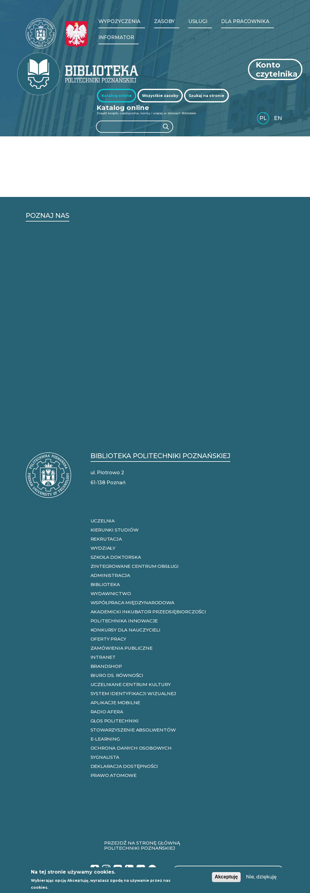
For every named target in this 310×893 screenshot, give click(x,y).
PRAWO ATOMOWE (114, 775)
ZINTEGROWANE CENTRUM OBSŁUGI (135, 566)
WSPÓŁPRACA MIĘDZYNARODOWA (132, 602)
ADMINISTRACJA (110, 575)
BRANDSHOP (106, 666)
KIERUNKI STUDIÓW (115, 530)
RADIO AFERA (107, 712)
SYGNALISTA (105, 757)
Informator (116, 37)
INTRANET (103, 657)
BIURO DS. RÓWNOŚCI (117, 675)
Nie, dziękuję (261, 877)
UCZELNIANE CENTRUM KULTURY (131, 684)
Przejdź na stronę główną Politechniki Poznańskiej (142, 846)
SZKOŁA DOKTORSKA (116, 557)
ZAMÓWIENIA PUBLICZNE (122, 648)
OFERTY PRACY (109, 639)
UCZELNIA (103, 521)
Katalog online (116, 95)
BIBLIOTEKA (105, 584)
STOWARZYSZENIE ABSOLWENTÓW (133, 730)
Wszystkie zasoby (160, 95)
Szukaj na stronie (206, 95)
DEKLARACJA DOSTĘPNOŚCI (124, 766)
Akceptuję (226, 876)
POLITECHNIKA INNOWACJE (124, 621)
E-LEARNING (105, 739)
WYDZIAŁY (103, 548)
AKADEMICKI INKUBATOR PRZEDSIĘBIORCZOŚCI (148, 612)
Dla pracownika (245, 21)
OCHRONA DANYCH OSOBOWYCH (131, 748)
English (278, 119)
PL (263, 118)
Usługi (197, 21)
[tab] (116, 95)
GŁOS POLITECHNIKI (115, 721)
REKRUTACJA (106, 539)
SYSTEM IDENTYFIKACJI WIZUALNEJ (133, 693)
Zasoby (164, 21)
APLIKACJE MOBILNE (115, 702)
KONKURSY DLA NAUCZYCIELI (125, 630)
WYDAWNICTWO (111, 593)
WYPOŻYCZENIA (119, 21)
